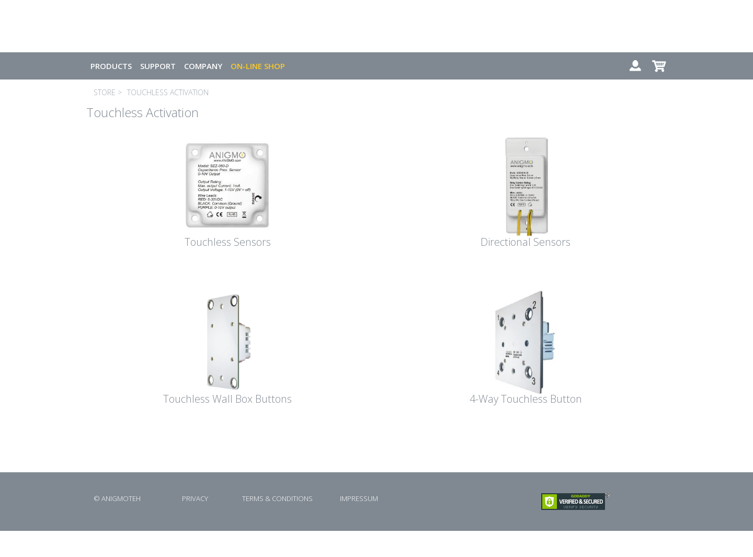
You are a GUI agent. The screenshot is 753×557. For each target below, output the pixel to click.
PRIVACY (195, 498)
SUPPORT (158, 66)
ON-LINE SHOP (258, 66)
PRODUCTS (111, 66)
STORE (105, 92)
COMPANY (203, 66)
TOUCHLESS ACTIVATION (168, 92)
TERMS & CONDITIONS (277, 498)
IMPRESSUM (359, 498)
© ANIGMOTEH (117, 498)
